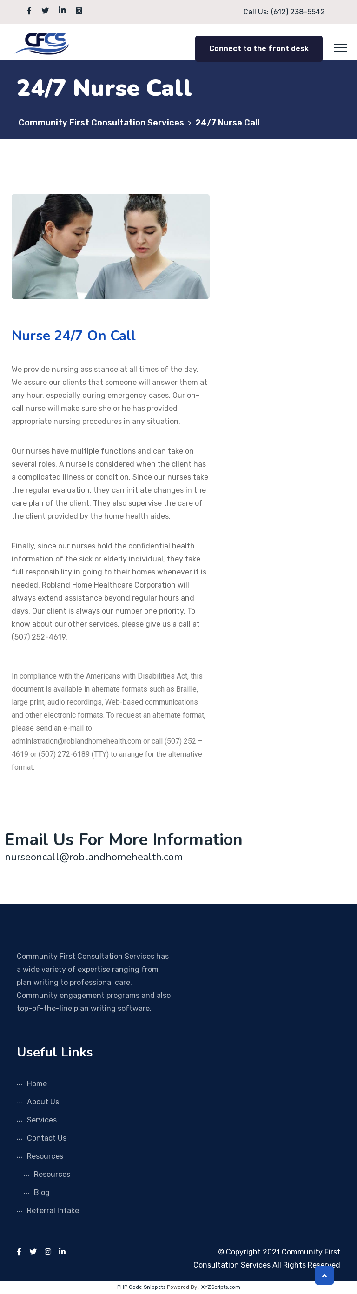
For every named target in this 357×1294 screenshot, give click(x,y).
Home (37, 1083)
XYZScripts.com (220, 1287)
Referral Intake (53, 1210)
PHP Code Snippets (141, 1287)
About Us (43, 1101)
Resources (45, 1156)
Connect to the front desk (259, 48)
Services (42, 1120)
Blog (42, 1192)
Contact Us (46, 1138)
